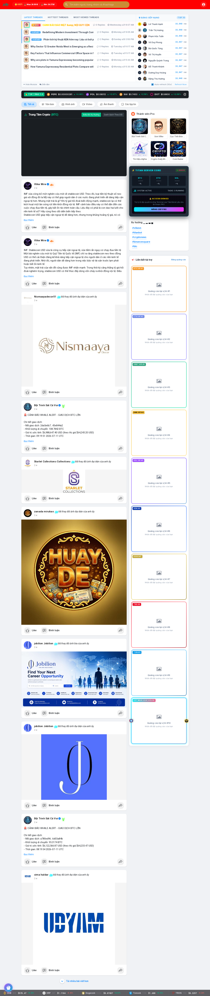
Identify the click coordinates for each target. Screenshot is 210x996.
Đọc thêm (29, 220)
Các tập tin (128, 104)
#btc (134, 246)
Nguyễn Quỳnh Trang (158, 60)
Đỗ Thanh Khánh (156, 66)
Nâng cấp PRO (159, 209)
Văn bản (48, 104)
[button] (96, 4)
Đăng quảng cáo (178, 259)
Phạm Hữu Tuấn (156, 36)
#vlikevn (136, 228)
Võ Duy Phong (155, 42)
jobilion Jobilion (43, 643)
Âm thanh (107, 104)
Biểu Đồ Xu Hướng (91, 115)
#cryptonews (139, 237)
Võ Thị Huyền (154, 54)
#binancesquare (141, 241)
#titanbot (137, 232)
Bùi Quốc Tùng (155, 48)
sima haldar (41, 874)
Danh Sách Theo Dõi (113, 115)
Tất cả (29, 104)
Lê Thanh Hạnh (155, 24)
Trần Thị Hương (155, 30)
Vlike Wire (40, 184)
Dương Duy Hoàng (157, 72)
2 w (35, 188)
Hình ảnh (68, 104)
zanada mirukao (44, 511)
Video (87, 104)
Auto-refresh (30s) (161, 84)
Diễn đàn (45, 84)
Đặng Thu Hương (156, 79)
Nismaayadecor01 (45, 296)
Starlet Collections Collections (52, 461)
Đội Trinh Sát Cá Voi (46, 405)
